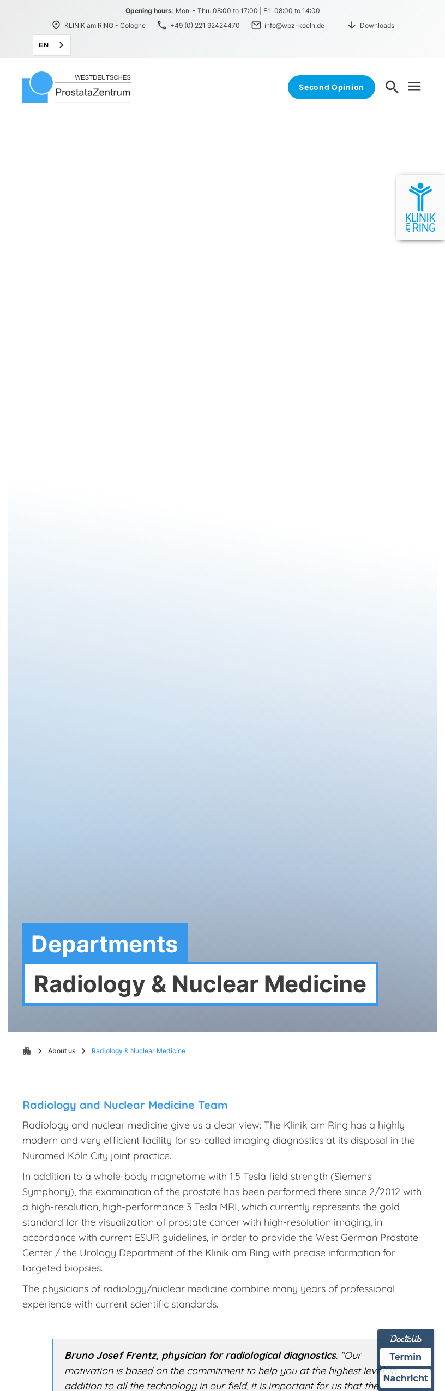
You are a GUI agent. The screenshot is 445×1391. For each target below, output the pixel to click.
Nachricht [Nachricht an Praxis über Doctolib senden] (405, 1379)
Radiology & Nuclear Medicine (138, 1051)
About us (61, 1051)
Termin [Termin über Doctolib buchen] (406, 1357)
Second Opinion (331, 87)
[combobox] (52, 45)
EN (44, 45)
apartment (27, 1051)
